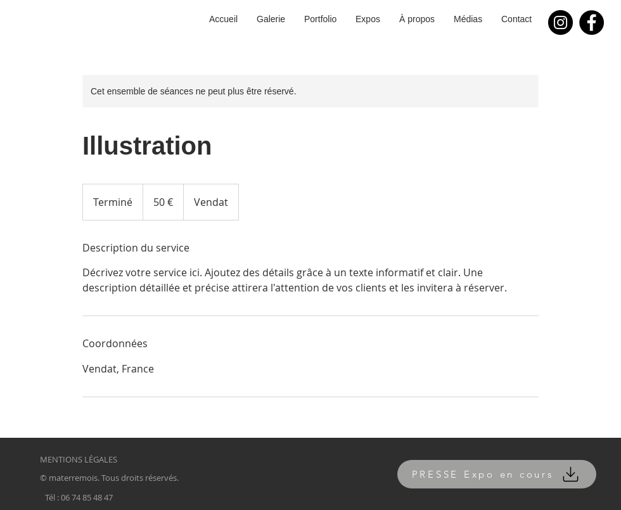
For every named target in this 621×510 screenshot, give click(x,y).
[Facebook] (591, 22)
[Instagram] (560, 22)
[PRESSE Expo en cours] (496, 474)
